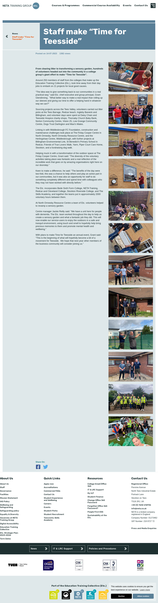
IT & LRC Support (96, 490)
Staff (2, 487)
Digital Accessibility (9, 524)
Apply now (49, 484)
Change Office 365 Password (96, 501)
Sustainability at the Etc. (97, 516)
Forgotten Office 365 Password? (97, 507)
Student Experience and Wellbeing (53, 499)
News (15, 33)
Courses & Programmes (65, 5)
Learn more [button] (145, 590)
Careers (47, 504)
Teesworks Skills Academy (51, 519)
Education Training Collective (9, 528)
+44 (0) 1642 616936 (141, 505)
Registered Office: (139, 484)
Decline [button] (121, 596)
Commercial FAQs (52, 491)
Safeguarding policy (9, 511)
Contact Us (141, 5)
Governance (5, 491)
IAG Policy (5, 501)
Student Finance (95, 497)
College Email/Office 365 (97, 485)
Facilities (4, 494)
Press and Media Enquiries (144, 528)
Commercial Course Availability (101, 5)
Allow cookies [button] (143, 596)
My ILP (91, 493)
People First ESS (95, 512)
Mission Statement (9, 498)
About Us (4, 484)
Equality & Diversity (9, 514)
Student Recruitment (54, 514)
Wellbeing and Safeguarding (6, 506)
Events (127, 5)
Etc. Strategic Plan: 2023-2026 (9, 534)
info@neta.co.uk (139, 508)
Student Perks (51, 511)
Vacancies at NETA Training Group (9, 519)
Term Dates (5, 539)
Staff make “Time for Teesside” (23, 38)
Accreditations (51, 487)
